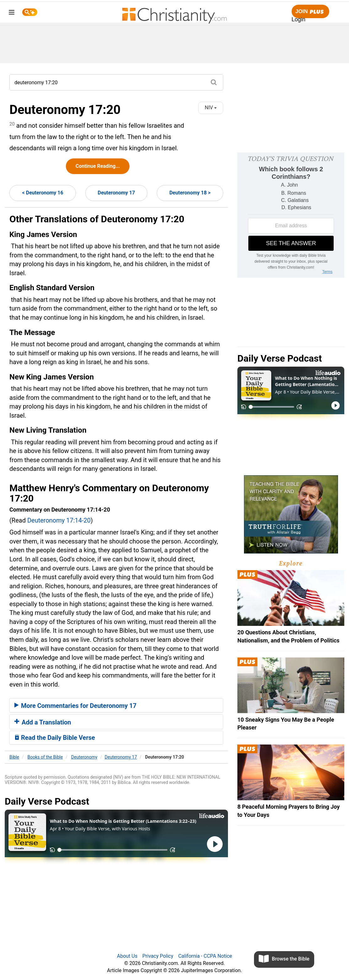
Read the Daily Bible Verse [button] (54, 737)
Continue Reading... (98, 166)
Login (298, 19)
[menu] (12, 13)
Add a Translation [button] (42, 722)
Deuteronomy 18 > (189, 193)
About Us (127, 956)
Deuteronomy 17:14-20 (59, 520)
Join (310, 12)
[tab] (116, 705)
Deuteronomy (84, 757)
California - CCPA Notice (205, 956)
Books (45, 757)
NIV (211, 108)
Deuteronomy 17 (116, 193)
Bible (14, 757)
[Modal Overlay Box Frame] (290, 215)
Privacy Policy (157, 956)
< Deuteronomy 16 (42, 193)
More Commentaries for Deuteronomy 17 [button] (75, 705)
